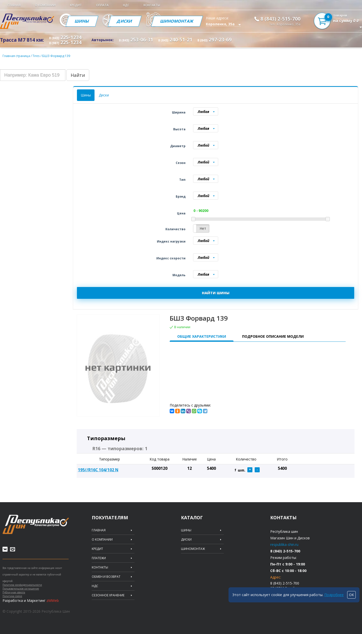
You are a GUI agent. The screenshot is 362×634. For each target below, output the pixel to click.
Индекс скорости (171, 258)
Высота (179, 129)
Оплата (102, 5)
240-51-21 (175, 39)
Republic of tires (36, 524)
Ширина (179, 112)
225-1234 (65, 37)
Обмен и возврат (106, 577)
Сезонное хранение (108, 595)
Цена (181, 213)
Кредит (76, 5)
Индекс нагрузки (171, 241)
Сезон (181, 163)
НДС (126, 5)
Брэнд (181, 196)
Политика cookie (12, 596)
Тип (182, 180)
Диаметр (178, 146)
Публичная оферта (14, 592)
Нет (203, 228)
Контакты (152, 5)
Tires (36, 56)
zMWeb (53, 600)
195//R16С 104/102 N (98, 470)
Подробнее (334, 594)
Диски (124, 21)
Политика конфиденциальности (22, 585)
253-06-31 (136, 39)
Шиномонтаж (177, 21)
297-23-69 (214, 39)
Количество (175, 229)
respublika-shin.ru (284, 544)
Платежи (99, 558)
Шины (82, 21)
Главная (14, 5)
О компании (45, 5)
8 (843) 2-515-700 (280, 19)
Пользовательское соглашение (21, 588)
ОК (351, 594)
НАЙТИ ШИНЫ (216, 293)
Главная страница (16, 56)
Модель (179, 275)
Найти (78, 75)
